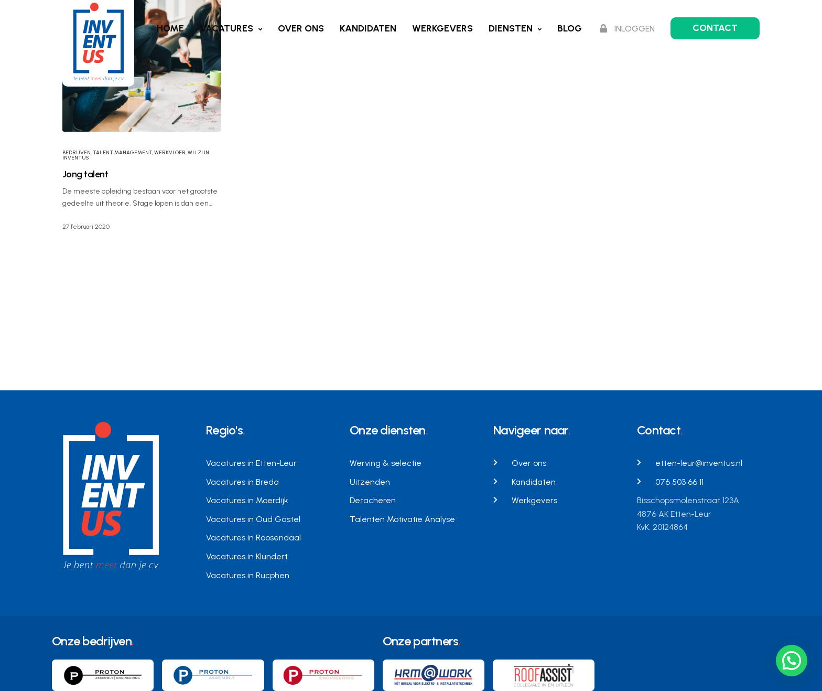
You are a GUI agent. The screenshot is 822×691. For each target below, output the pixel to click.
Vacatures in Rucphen (247, 575)
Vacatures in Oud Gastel (253, 519)
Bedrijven (76, 152)
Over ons (301, 28)
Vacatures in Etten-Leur (251, 463)
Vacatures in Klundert (247, 556)
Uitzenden (370, 482)
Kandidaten (368, 28)
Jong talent (85, 174)
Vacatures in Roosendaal (253, 538)
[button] (791, 660)
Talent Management (122, 152)
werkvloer (170, 152)
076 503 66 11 (679, 482)
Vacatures (226, 28)
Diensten (511, 28)
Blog (569, 28)
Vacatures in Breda (242, 482)
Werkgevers (442, 28)
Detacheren (373, 500)
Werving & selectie (385, 463)
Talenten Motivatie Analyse (402, 519)
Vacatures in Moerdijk (247, 500)
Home (170, 28)
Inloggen (627, 29)
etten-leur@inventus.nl (698, 463)
